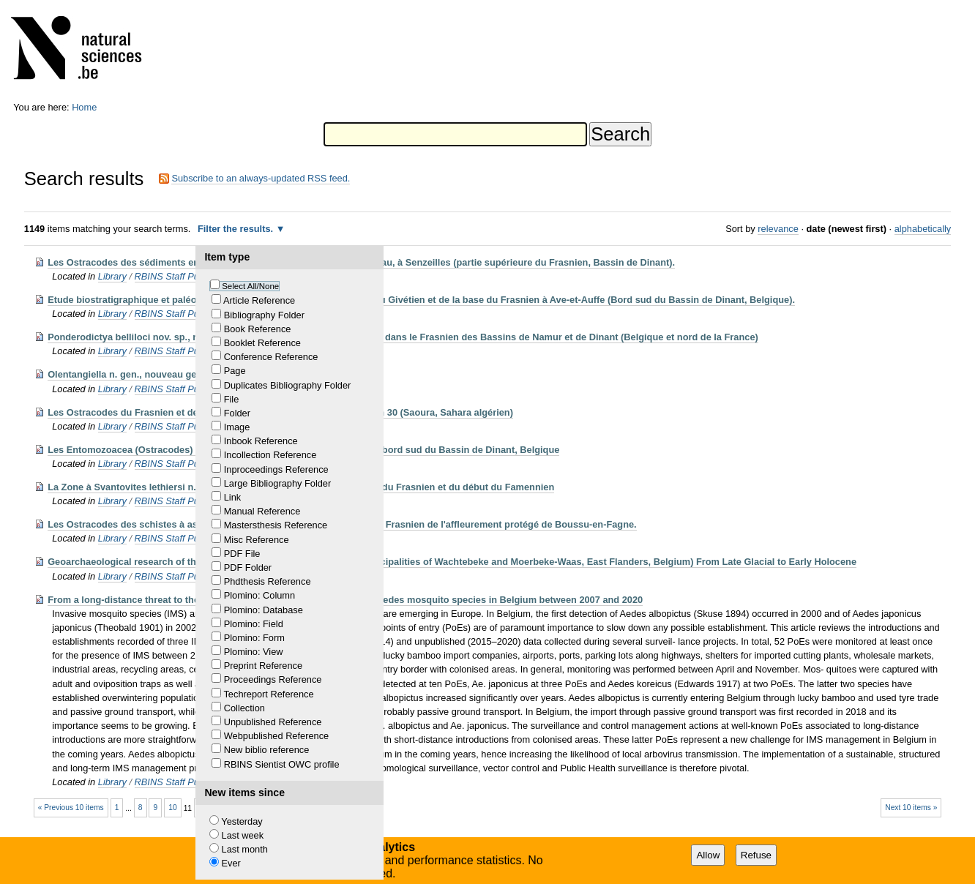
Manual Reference (262, 511)
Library (112, 276)
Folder (237, 413)
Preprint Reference (263, 665)
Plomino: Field (253, 623)
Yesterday (241, 821)
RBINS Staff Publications (187, 276)
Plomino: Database (263, 609)
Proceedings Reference (273, 679)
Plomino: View (253, 651)
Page (235, 370)
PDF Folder (248, 567)
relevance (778, 228)
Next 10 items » (911, 808)
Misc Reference (256, 539)
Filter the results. (237, 228)
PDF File (242, 553)
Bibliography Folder (264, 315)
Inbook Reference (261, 440)
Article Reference (259, 300)
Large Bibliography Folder (278, 483)
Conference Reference (271, 356)
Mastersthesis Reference (276, 525)
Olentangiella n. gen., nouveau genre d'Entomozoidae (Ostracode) (194, 374)
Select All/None (250, 286)
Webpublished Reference (276, 735)
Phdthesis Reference (267, 581)
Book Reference (257, 328)
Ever (231, 863)
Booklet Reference (262, 342)
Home (84, 107)
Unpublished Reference (273, 721)
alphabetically (923, 228)
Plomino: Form (254, 637)
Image (237, 427)
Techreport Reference (268, 694)
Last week (243, 835)
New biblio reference (267, 749)
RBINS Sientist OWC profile (282, 764)
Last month (245, 849)
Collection (244, 708)
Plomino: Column (259, 595)
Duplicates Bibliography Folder (287, 385)
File (231, 399)
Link (232, 497)
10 (172, 808)
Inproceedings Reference (276, 469)
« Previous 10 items (71, 808)
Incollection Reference (270, 454)
